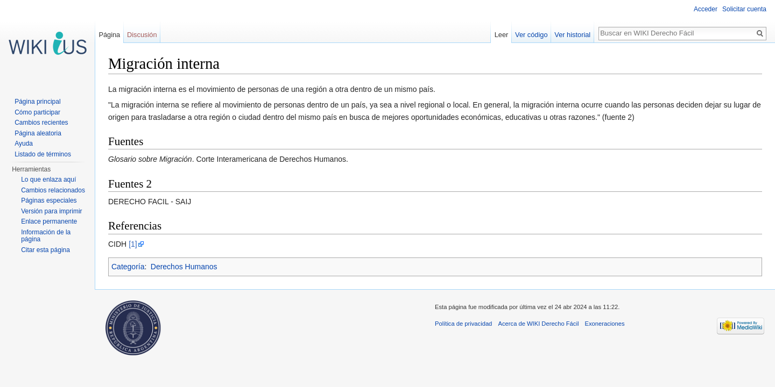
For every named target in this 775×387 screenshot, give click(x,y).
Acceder (705, 9)
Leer (502, 35)
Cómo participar (37, 112)
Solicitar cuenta (744, 9)
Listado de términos (43, 154)
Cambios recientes (41, 122)
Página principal (37, 101)
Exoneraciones (605, 323)
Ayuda (24, 143)
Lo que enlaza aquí (48, 179)
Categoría (127, 266)
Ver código (531, 35)
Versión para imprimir (51, 211)
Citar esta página (45, 250)
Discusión (142, 35)
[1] (133, 244)
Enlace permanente (49, 221)
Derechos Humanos (184, 266)
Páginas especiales (48, 200)
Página (109, 35)
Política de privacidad (463, 323)
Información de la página (46, 235)
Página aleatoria (38, 133)
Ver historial (572, 35)
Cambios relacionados (53, 190)
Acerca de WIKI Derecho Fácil (538, 323)
